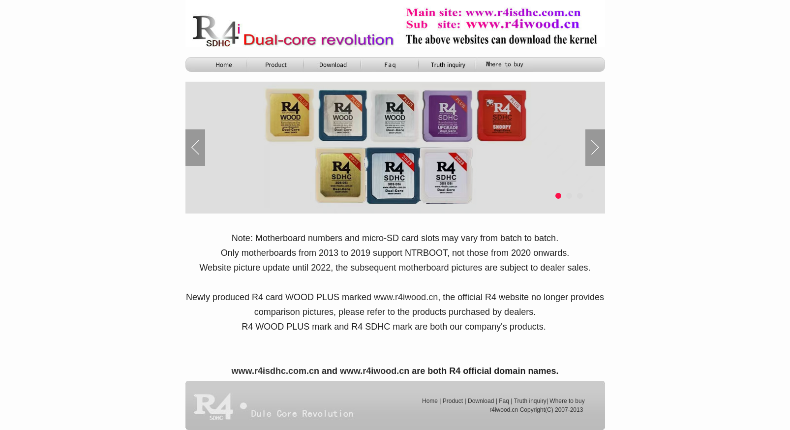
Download (481, 401)
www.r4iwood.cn (374, 371)
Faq (504, 401)
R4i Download (333, 64)
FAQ (504, 64)
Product (276, 64)
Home (219, 64)
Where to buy (566, 401)
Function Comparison (390, 64)
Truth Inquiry (447, 64)
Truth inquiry (530, 401)
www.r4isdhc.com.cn (275, 371)
